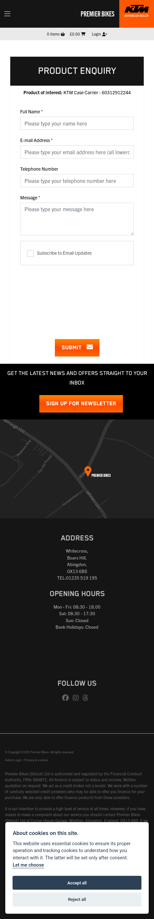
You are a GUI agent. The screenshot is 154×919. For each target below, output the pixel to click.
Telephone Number (39, 169)
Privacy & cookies (36, 760)
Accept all (77, 882)
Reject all (77, 899)
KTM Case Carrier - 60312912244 (77, 92)
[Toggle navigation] (7, 14)
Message (30, 197)
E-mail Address (36, 140)
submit (77, 347)
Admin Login (13, 760)
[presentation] (77, 298)
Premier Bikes (97, 13)
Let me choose (28, 865)
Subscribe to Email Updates (59, 253)
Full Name (31, 111)
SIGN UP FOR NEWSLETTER (81, 404)
